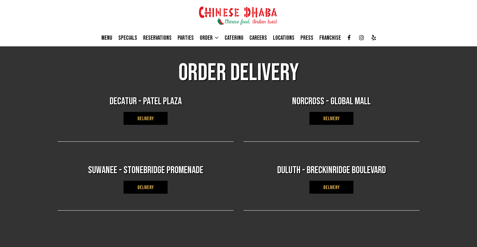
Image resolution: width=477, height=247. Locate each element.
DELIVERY (145, 119)
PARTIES (186, 38)
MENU (106, 38)
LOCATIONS (283, 38)
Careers (258, 38)
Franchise (330, 38)
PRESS (306, 38)
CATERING (234, 38)
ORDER (209, 38)
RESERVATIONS (157, 38)
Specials (127, 38)
